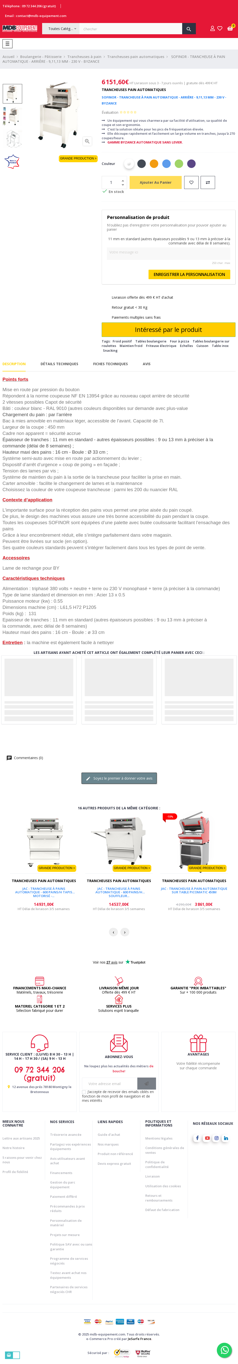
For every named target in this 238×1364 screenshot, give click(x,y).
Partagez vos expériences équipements (70, 1146)
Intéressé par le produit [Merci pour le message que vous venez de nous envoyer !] (168, 329)
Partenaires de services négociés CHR (68, 1289)
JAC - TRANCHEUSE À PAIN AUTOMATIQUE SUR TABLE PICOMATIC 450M (194, 890)
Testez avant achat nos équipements (68, 1275)
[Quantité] (111, 182)
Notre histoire (13, 1148)
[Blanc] (129, 164)
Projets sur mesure (65, 1235)
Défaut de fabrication (162, 1210)
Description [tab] (14, 363)
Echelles (186, 345)
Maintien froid (131, 345)
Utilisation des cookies (163, 1186)
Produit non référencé (115, 1154)
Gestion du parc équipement (62, 1184)
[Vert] (179, 164)
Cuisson (202, 345)
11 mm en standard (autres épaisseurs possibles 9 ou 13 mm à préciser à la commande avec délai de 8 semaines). (169, 241)
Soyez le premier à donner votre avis (119, 778)
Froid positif (122, 341)
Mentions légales (158, 1138)
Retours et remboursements (158, 1198)
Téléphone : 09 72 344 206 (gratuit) (29, 6)
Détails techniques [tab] (59, 363)
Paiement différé (63, 1196)
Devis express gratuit (114, 1163)
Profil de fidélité (15, 1172)
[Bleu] (166, 164)
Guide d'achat (109, 1134)
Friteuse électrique (161, 345)
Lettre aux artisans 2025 (21, 1138)
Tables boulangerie (150, 341)
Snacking (110, 350)
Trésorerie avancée (65, 1134)
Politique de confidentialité (157, 1164)
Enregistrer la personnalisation (189, 274)
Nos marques (108, 1144)
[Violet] (191, 164)
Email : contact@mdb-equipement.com (35, 15)
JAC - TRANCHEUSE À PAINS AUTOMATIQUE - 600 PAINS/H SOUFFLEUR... (118, 890)
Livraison (152, 1176)
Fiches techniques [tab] (110, 363)
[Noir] (142, 164)
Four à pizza (179, 341)
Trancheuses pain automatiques (134, 89)
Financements (61, 1173)
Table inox (220, 345)
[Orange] (154, 164)
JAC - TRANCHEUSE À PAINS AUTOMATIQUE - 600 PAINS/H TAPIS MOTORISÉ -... (43, 890)
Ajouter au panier (155, 182)
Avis (147, 363)
